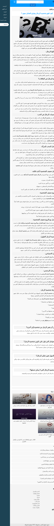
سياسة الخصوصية (48, 516)
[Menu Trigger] (5, 1)
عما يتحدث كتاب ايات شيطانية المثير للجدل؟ (41, 478)
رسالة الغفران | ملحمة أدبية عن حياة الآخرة (41, 457)
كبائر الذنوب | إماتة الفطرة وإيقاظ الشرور (41, 464)
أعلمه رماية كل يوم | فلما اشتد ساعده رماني (14, 405)
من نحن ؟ (50, 512)
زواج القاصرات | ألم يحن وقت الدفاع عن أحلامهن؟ (39, 482)
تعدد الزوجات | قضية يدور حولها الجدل (42, 460)
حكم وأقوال (42, 9)
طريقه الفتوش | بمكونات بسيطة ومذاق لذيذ (41, 450)
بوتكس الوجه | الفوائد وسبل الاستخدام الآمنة (41, 453)
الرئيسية (49, 9)
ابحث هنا (23, 4)
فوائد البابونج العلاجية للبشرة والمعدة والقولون (40, 475)
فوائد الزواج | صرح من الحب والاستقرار (42, 471)
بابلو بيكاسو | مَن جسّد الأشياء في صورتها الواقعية (40, 468)
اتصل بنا (50, 518)
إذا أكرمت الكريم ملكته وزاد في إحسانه (40, 421)
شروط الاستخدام (48, 514)
